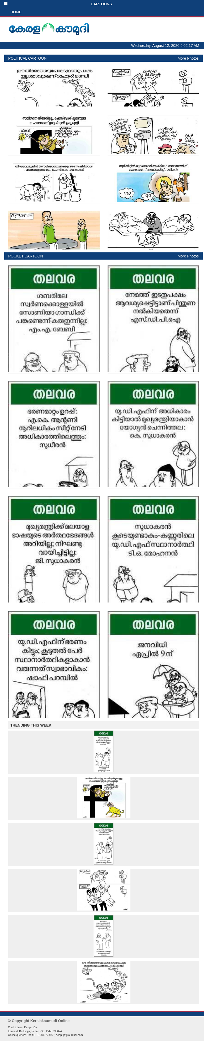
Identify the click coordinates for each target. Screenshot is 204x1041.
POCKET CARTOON (25, 256)
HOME (16, 12)
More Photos (188, 58)
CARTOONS (58, 4)
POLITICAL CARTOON (27, 58)
